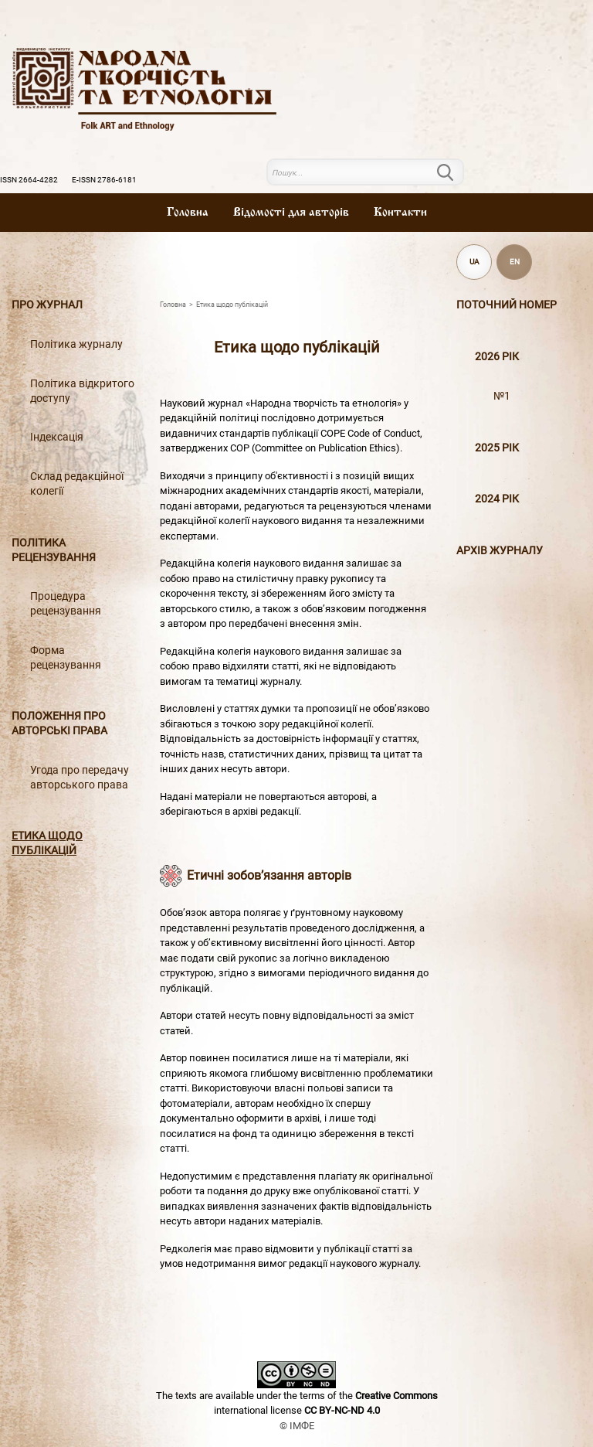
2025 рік (497, 448)
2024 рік (497, 499)
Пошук (455, 172)
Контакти (400, 212)
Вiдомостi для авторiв (291, 212)
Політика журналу (76, 344)
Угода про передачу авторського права (79, 778)
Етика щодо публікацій (47, 843)
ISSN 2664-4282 (29, 179)
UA (474, 261)
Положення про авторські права (59, 723)
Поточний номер (506, 305)
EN (515, 261)
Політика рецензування (54, 550)
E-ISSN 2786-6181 (104, 179)
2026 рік (497, 356)
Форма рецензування (65, 658)
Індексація (56, 437)
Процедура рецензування (65, 604)
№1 (501, 396)
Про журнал (47, 305)
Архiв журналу (499, 550)
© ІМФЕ (297, 1426)
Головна (187, 212)
